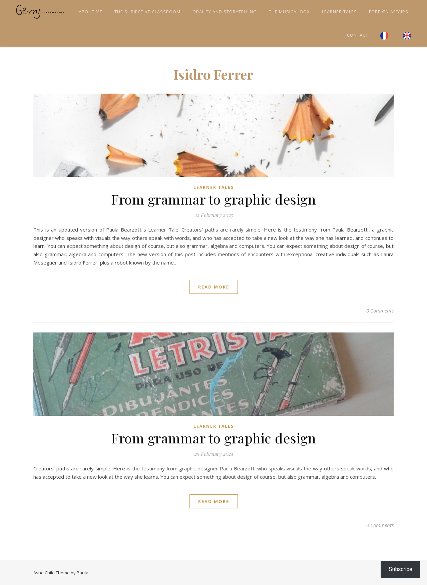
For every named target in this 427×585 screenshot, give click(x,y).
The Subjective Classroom (147, 12)
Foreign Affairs (388, 12)
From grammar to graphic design (213, 199)
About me (90, 12)
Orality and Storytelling (224, 12)
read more (213, 287)
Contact (357, 35)
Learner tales (339, 12)
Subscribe (400, 569)
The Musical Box (289, 12)
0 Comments (380, 310)
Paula (82, 573)
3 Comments (380, 525)
